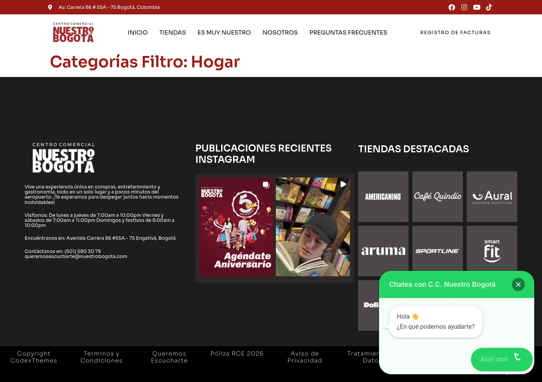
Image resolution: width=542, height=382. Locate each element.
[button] (236, 227)
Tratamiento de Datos (372, 357)
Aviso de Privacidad (304, 357)
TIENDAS (172, 32)
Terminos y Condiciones (102, 357)
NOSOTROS (280, 32)
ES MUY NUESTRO (224, 32)
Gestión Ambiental (440, 357)
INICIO (138, 32)
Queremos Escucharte (169, 357)
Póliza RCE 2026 (237, 353)
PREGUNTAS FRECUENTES (349, 32)
